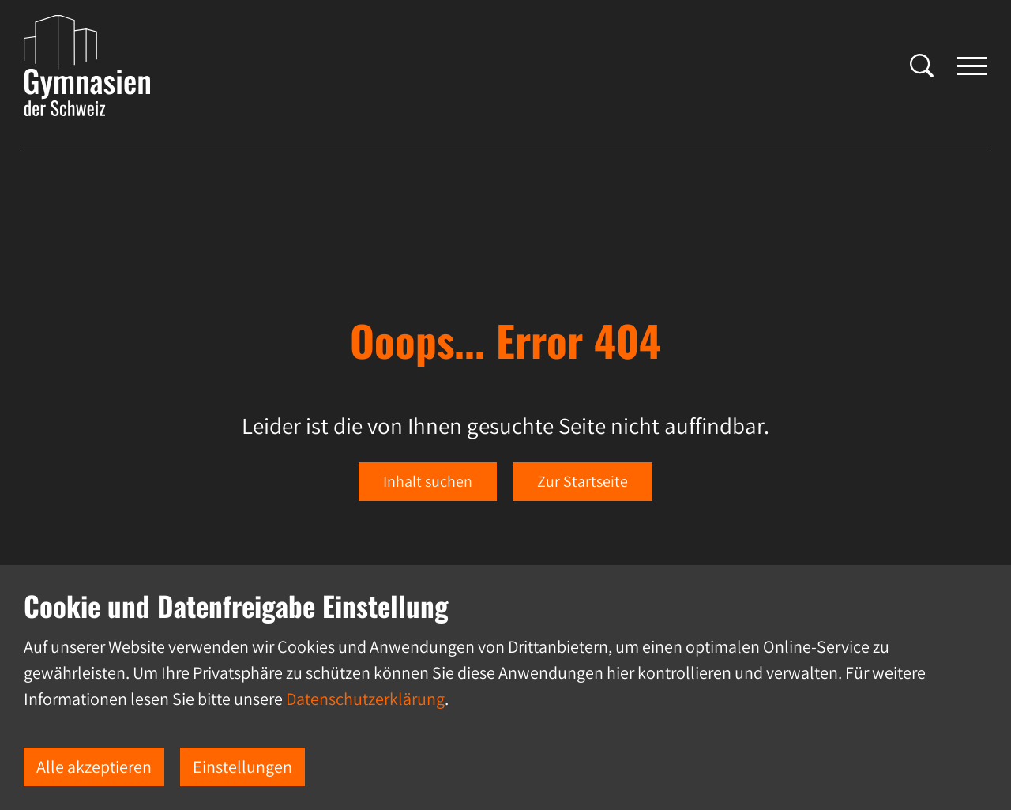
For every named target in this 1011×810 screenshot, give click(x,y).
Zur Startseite (582, 481)
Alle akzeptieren (94, 766)
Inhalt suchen (427, 481)
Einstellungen (242, 766)
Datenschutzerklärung (365, 699)
